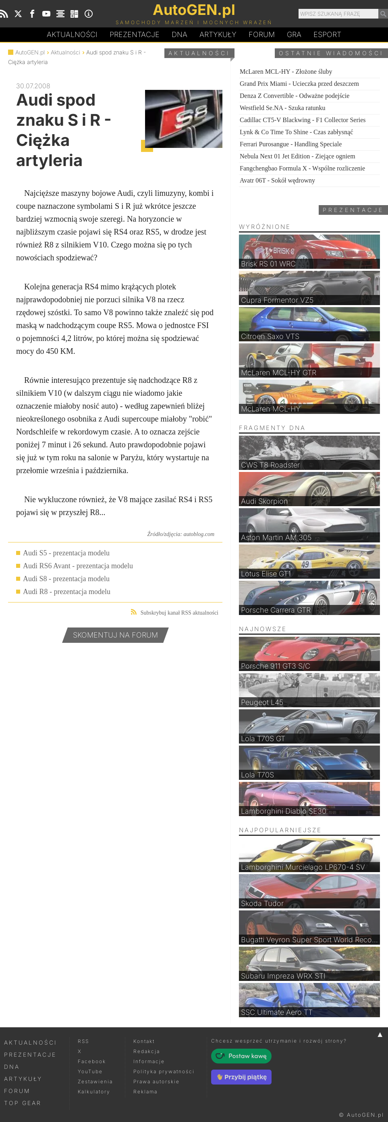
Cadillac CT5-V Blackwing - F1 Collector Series (303, 119)
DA (179, 34)
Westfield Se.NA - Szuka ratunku (282, 107)
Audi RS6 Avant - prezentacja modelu (78, 566)
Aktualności (72, 34)
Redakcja (146, 1051)
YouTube (90, 1071)
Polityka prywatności (164, 1071)
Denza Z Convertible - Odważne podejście (294, 95)
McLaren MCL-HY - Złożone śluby (286, 71)
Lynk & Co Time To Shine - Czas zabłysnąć (296, 132)
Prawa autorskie (156, 1081)
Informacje (149, 1061)
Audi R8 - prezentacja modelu (66, 592)
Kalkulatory (94, 1092)
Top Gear (22, 1102)
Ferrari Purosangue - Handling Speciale (291, 144)
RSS (83, 1041)
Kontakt (144, 1041)
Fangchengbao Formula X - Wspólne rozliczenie (302, 168)
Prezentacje (135, 34)
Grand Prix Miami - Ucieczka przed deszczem (299, 83)
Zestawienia (95, 1081)
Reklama (145, 1092)
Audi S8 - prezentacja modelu (66, 579)
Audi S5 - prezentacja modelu (66, 553)
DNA (12, 1066)
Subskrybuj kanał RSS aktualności (174, 612)
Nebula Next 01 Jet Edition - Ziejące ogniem (297, 156)
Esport (327, 34)
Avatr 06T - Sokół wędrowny (277, 180)
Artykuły (218, 34)
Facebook (92, 1061)
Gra (294, 34)
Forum (262, 34)
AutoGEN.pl (30, 52)
